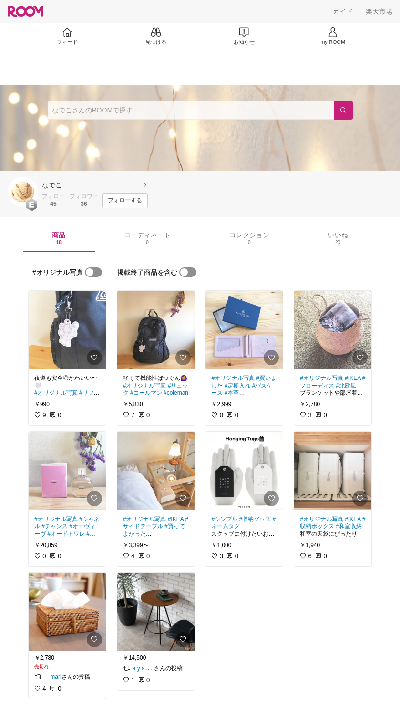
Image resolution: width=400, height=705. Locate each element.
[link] (67, 330)
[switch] (93, 272)
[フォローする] (125, 200)
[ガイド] (343, 11)
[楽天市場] (379, 11)
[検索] (343, 110)
